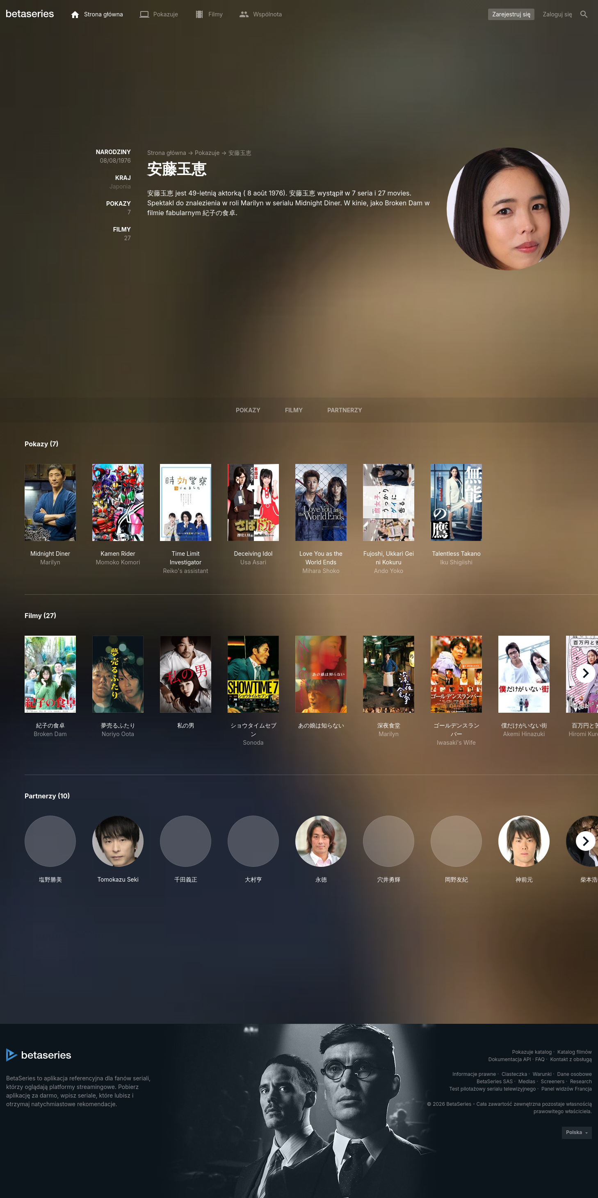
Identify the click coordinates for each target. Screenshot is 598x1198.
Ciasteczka (514, 1074)
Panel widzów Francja (566, 1089)
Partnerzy (344, 410)
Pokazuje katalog (532, 1052)
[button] (50, 850)
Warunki (542, 1074)
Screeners (553, 1081)
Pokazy (248, 410)
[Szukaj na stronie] (584, 14)
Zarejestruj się (511, 14)
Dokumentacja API (509, 1059)
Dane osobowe (574, 1074)
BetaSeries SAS (495, 1081)
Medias (526, 1081)
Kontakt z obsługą (571, 1059)
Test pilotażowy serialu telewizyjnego (492, 1089)
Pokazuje (207, 152)
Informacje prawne (474, 1074)
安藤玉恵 (239, 152)
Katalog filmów (574, 1052)
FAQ (540, 1059)
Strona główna (166, 152)
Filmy (294, 410)
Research (581, 1081)
